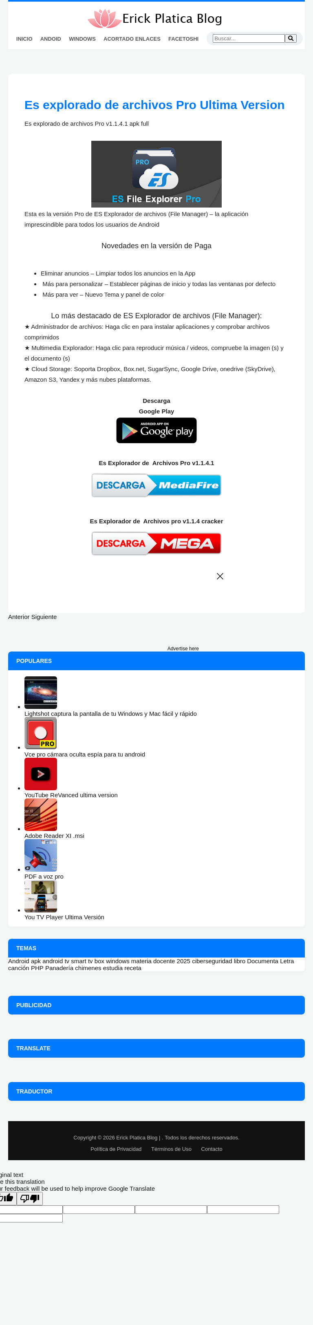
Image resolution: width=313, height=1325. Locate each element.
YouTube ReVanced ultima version (71, 795)
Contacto (212, 1149)
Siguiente (44, 616)
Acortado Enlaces (132, 39)
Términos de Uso (171, 1149)
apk (36, 961)
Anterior (19, 616)
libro (239, 961)
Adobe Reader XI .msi (54, 835)
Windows (82, 39)
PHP (37, 967)
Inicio (24, 39)
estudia (113, 967)
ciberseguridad (212, 961)
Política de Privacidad (115, 1149)
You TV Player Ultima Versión (64, 917)
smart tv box (87, 961)
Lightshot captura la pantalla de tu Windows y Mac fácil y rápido (110, 713)
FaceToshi (183, 39)
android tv (55, 961)
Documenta (262, 961)
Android (18, 961)
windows (118, 961)
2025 (183, 961)
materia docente (153, 961)
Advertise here (183, 649)
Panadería (59, 967)
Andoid (50, 39)
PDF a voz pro (44, 876)
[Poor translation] (30, 1198)
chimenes (88, 967)
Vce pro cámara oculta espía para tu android (84, 754)
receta (132, 967)
